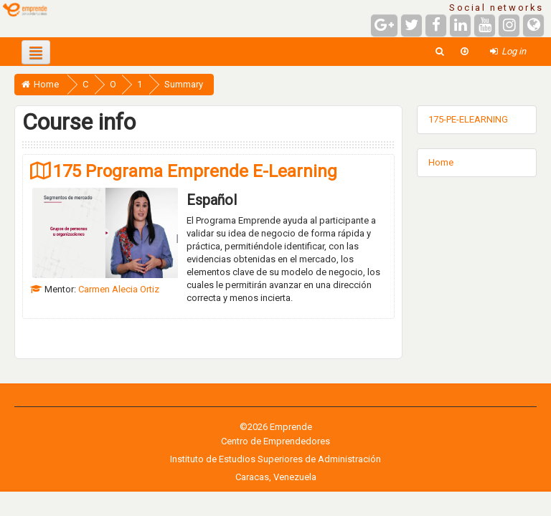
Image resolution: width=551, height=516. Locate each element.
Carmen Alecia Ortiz (118, 289)
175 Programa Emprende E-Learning (195, 171)
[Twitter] (411, 25)
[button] (439, 51)
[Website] (533, 25)
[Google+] (384, 25)
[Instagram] (509, 25)
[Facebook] (435, 25)
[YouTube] (484, 25)
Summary (183, 84)
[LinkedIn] (460, 25)
